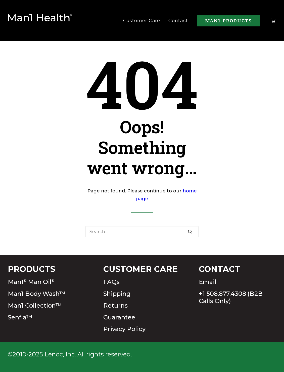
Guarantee (119, 317)
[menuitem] (142, 20)
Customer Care (141, 20)
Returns (115, 305)
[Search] (142, 231)
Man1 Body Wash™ (37, 293)
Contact (178, 20)
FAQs (111, 281)
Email (207, 281)
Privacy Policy (124, 329)
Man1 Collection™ (35, 305)
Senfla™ (20, 317)
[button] (190, 231)
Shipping (117, 293)
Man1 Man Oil (31, 281)
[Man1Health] (40, 20)
